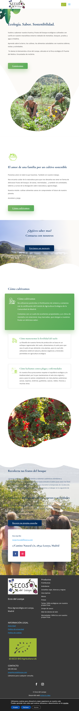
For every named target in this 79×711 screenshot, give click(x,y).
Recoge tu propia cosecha (24, 523)
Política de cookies (15, 633)
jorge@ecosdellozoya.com (22, 540)
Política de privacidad (16, 629)
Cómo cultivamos (21, 208)
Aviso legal (12, 626)
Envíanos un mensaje (39, 248)
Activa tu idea (45, 695)
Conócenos (17, 66)
